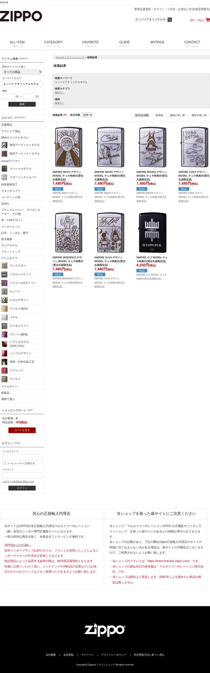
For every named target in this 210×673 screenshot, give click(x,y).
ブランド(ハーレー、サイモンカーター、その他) (20, 211)
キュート (11, 291)
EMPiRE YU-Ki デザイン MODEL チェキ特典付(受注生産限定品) (109, 261)
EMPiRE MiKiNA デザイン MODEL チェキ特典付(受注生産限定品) (151, 176)
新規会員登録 (142, 9)
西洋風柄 (6, 239)
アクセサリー (9, 386)
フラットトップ (10, 251)
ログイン (159, 9)
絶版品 (5, 392)
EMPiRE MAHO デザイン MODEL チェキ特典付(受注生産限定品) (109, 176)
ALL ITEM (17, 44)
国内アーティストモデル (20, 145)
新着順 (159, 115)
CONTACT (192, 44)
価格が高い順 (199, 115)
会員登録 (68, 655)
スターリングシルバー (19, 177)
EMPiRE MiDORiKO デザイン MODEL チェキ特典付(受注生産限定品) (67, 261)
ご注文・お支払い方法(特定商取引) (188, 9)
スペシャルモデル (16, 168)
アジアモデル (9, 245)
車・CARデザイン (12, 220)
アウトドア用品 (10, 131)
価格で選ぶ (8, 399)
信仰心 (5, 203)
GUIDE (125, 44)
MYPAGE (158, 44)
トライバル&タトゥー (18, 283)
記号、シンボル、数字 (15, 232)
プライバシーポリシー (113, 655)
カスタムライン (15, 326)
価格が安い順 (177, 115)
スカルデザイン (15, 300)
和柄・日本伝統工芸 (17, 362)
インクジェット (10, 226)
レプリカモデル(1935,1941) (15, 343)
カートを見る (22, 430)
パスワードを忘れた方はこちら (18, 481)
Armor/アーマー (10, 161)
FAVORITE (90, 44)
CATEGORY (53, 44)
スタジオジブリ (10, 190)
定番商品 (6, 124)
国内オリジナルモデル (15, 137)
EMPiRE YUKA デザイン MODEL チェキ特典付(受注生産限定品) (193, 176)
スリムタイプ (9, 258)
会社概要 (51, 655)
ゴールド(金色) (14, 308)
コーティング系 (10, 197)
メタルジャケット (16, 274)
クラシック (12, 370)
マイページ (87, 655)
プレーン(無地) (14, 334)
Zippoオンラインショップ (70, 57)
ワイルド (11, 379)
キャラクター (13, 266)
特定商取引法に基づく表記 (149, 655)
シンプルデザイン (16, 353)
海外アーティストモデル (20, 153)
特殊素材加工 (9, 184)
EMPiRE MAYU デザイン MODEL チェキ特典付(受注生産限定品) (67, 176)
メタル (9, 317)
